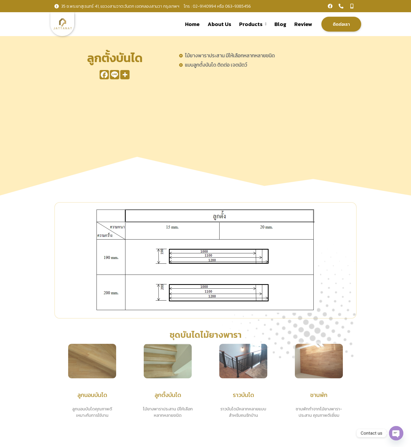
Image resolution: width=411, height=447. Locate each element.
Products (252, 24)
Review (303, 24)
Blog (280, 24)
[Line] (109, 74)
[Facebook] (99, 74)
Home (192, 24)
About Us (219, 24)
